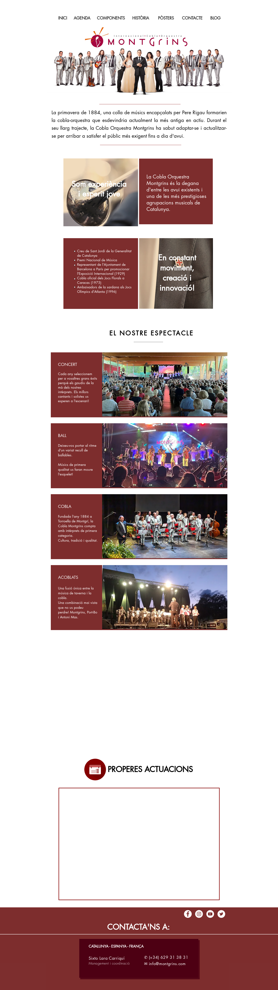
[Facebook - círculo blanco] (188, 914)
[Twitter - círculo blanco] (221, 914)
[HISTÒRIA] (141, 18)
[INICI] (62, 18)
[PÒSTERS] (166, 18)
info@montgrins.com (167, 963)
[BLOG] (215, 18)
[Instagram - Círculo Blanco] (199, 914)
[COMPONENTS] (110, 18)
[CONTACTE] (192, 18)
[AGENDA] (82, 18)
